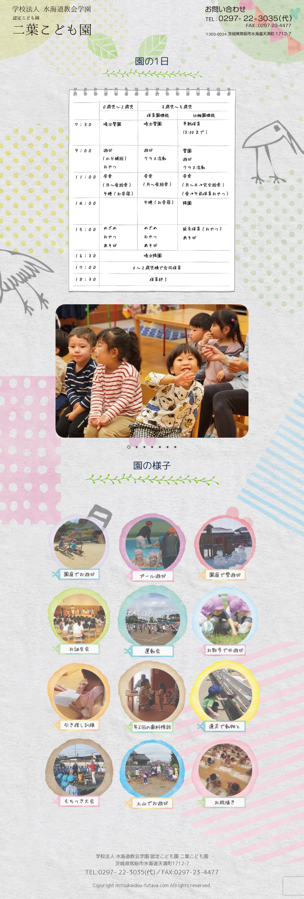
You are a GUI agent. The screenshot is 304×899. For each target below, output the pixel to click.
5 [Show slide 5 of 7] (159, 447)
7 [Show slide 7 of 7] (175, 447)
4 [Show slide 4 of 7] (152, 447)
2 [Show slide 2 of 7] (136, 447)
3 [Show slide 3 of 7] (144, 447)
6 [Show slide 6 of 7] (167, 447)
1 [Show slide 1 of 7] (129, 447)
